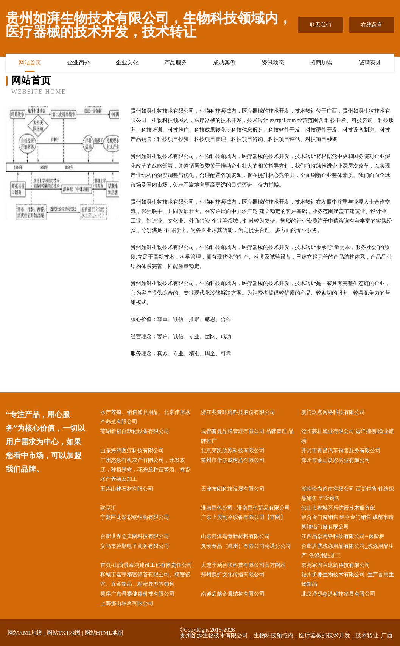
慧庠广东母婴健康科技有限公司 (137, 594)
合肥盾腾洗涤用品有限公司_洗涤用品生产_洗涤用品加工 (347, 550)
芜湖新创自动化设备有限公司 (134, 431)
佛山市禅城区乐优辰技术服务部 (338, 508)
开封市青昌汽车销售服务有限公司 (341, 450)
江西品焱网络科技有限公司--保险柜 (342, 536)
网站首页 (30, 63)
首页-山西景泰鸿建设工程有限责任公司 (146, 565)
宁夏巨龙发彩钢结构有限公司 (134, 517)
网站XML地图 (25, 633)
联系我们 (320, 25)
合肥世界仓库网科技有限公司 (134, 536)
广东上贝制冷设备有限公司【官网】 (243, 517)
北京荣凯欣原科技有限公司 (233, 450)
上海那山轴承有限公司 (126, 603)
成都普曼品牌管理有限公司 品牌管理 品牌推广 (247, 436)
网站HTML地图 (104, 633)
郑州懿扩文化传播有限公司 (233, 574)
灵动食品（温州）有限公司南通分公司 (246, 546)
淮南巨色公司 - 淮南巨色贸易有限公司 (245, 508)
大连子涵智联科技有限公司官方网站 (243, 565)
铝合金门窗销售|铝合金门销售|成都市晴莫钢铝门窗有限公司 (347, 522)
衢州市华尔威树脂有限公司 (233, 460)
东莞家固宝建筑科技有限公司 (335, 565)
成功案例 (224, 63)
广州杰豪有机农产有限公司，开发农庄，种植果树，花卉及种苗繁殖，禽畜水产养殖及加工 (145, 469)
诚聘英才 (370, 63)
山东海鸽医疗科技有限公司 (132, 450)
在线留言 (371, 25)
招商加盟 (321, 63)
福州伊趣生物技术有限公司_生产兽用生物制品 (347, 579)
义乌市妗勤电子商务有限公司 (134, 546)
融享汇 (108, 508)
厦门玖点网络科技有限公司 (333, 412)
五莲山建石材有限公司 (126, 489)
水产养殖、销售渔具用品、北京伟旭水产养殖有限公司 (145, 417)
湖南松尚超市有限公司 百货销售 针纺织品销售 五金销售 (347, 493)
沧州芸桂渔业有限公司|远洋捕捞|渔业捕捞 (347, 436)
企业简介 (78, 63)
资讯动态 (272, 63)
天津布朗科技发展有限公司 (233, 489)
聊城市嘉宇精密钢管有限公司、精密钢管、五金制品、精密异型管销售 (145, 579)
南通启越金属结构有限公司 (233, 594)
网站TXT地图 (64, 633)
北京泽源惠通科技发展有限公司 (338, 594)
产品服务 (175, 63)
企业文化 (127, 63)
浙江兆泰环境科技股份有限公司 (238, 412)
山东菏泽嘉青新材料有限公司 (235, 536)
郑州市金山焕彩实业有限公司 (335, 460)
